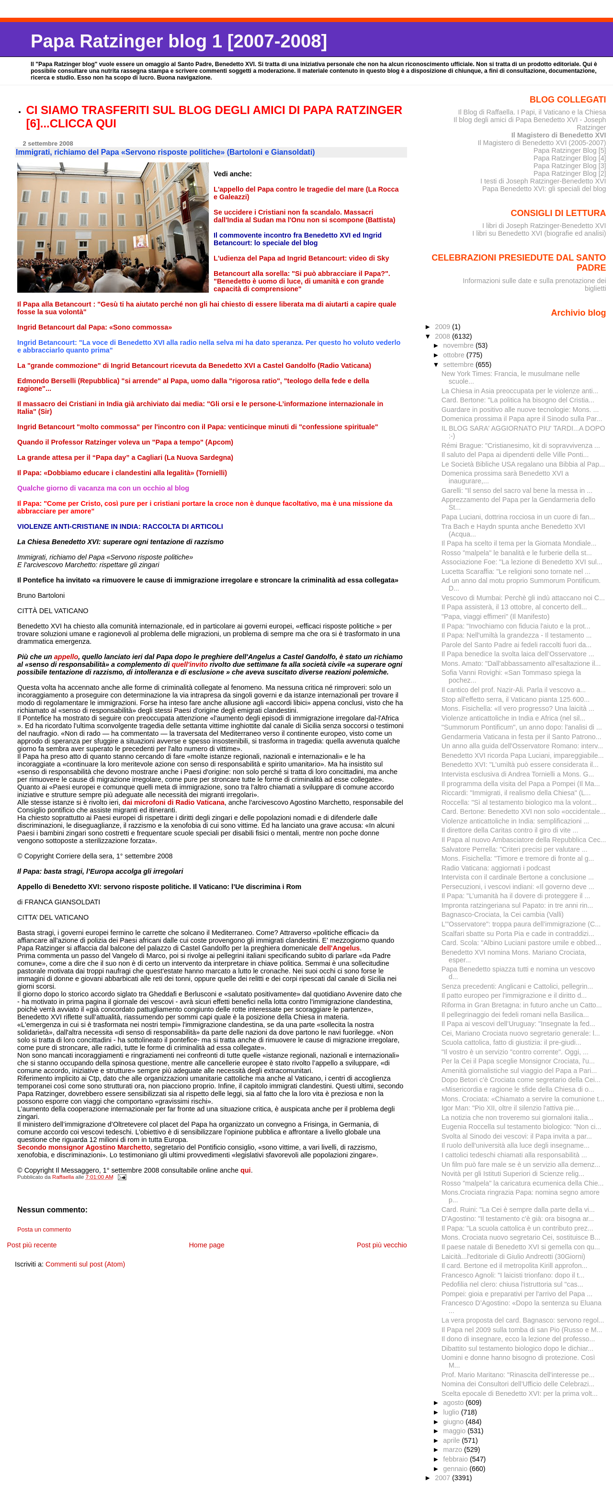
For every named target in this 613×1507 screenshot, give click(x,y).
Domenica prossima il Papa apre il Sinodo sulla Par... (522, 418)
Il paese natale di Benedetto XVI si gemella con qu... (521, 1247)
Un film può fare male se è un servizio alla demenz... (521, 1164)
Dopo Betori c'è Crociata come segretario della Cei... (521, 1080)
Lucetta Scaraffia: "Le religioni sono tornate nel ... (516, 571)
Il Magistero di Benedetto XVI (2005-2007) (541, 143)
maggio (455, 1431)
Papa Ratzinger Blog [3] (570, 166)
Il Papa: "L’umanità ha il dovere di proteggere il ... (516, 896)
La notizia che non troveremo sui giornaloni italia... (518, 1117)
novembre (459, 345)
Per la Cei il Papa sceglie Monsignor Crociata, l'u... (518, 1061)
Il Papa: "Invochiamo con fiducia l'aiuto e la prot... (516, 626)
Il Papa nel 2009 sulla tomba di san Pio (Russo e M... (522, 1330)
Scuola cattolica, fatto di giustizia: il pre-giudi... (511, 1042)
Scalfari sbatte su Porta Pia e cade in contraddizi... (518, 933)
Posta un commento (44, 1229)
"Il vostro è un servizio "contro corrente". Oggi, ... (515, 1052)
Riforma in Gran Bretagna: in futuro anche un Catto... (522, 1005)
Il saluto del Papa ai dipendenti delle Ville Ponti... (515, 454)
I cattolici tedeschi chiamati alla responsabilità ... (514, 1155)
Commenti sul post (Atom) (85, 1264)
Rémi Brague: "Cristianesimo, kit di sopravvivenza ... (521, 445)
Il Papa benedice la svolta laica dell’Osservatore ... (518, 654)
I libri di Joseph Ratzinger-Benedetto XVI (544, 225)
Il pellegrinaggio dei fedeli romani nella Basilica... (515, 1014)
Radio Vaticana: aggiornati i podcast (496, 868)
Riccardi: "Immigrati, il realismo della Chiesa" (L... (516, 793)
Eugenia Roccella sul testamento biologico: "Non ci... (522, 1126)
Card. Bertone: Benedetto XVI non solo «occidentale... (524, 811)
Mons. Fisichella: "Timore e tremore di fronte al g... (518, 858)
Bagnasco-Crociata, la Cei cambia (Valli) (503, 914)
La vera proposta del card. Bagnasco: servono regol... (523, 1320)
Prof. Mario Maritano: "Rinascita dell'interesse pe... (518, 1375)
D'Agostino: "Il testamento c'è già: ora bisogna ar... (518, 1218)
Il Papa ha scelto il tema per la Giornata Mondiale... (519, 543)
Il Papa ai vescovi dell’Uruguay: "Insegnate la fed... (518, 1024)
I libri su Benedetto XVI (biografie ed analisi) (539, 233)
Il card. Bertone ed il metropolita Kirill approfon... (515, 1265)
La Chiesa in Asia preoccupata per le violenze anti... (520, 391)
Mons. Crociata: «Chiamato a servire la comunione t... (523, 1099)
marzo (453, 1449)
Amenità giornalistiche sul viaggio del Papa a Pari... (519, 1070)
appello (66, 657)
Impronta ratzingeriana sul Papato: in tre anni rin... (517, 905)
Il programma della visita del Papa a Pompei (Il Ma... (521, 784)
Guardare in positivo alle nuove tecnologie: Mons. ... (520, 409)
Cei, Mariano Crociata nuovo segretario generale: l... (521, 1033)
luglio (452, 1412)
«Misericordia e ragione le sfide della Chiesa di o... (518, 1089)
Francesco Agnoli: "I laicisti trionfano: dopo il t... (513, 1275)
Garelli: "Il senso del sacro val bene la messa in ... (517, 490)
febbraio (456, 1459)
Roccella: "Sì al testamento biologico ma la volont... (519, 802)
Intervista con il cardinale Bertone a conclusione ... (518, 877)
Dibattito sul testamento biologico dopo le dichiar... (518, 1348)
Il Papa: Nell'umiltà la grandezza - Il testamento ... (517, 635)
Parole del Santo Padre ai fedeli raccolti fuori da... (517, 645)
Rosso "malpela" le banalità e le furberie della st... (517, 553)
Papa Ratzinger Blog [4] (570, 158)
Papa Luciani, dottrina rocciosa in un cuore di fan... (518, 517)
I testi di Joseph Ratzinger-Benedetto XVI (543, 181)
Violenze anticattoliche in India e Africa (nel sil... (514, 718)
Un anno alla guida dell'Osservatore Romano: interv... (522, 746)
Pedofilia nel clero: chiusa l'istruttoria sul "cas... (512, 1284)
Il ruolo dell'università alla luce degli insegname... (516, 1145)
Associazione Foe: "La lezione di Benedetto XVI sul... (522, 562)
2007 (443, 1478)
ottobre (454, 355)
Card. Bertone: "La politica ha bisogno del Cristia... (518, 400)
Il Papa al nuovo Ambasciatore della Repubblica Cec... (524, 840)
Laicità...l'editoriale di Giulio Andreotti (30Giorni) (513, 1256)
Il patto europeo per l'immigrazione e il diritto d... (514, 995)
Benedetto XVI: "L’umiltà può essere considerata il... (520, 764)
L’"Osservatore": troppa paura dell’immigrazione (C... (521, 924)
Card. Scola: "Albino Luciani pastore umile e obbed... (522, 943)
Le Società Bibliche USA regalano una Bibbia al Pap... (523, 464)
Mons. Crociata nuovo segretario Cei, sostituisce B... (521, 1237)
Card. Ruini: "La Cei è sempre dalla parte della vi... (518, 1209)
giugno (454, 1422)
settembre (459, 364)
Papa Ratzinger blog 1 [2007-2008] (179, 41)
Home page (206, 1245)
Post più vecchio (382, 1245)
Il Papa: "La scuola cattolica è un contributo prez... (517, 1228)
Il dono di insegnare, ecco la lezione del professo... (518, 1339)
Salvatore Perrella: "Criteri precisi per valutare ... (515, 849)
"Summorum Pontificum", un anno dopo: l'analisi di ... (522, 727)
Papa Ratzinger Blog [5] (570, 150)
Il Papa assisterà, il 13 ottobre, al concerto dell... (514, 607)
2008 (443, 336)
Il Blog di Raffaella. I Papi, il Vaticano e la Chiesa (532, 112)
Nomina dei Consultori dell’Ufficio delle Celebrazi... (518, 1384)
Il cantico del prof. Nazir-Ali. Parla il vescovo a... (514, 690)
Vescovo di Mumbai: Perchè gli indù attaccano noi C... (523, 598)
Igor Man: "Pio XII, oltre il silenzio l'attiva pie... (510, 1108)
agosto (454, 1402)
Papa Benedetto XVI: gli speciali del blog (544, 189)
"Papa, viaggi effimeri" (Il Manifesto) (496, 616)
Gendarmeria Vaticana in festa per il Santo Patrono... (522, 737)
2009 (443, 327)
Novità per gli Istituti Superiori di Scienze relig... (513, 1173)
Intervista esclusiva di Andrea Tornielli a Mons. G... (518, 774)
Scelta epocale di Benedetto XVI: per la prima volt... (520, 1393)
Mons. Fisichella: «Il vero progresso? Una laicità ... (518, 708)
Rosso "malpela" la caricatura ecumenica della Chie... (523, 1183)
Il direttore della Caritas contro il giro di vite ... (510, 830)
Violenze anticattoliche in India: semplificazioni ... (516, 821)
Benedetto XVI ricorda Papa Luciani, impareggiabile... (523, 755)
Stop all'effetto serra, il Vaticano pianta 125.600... (516, 699)
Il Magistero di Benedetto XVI (558, 135)
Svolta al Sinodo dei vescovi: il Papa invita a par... (517, 1136)
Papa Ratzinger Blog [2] (570, 173)
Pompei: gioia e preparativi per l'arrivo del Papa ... (517, 1294)
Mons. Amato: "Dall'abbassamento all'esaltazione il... (521, 663)
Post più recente (32, 1245)
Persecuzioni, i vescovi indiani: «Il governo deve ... (518, 886)
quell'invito (190, 664)
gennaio (456, 1469)
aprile (452, 1440)
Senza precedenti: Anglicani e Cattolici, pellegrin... (517, 986)
